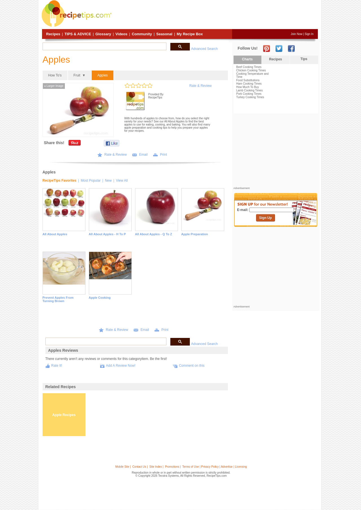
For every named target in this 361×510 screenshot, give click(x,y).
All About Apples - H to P (107, 234)
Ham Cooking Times (249, 83)
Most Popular (91, 181)
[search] (103, 46)
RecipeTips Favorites (60, 181)
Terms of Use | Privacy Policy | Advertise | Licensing (214, 466)
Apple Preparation (194, 234)
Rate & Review (200, 86)
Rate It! (56, 366)
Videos (121, 34)
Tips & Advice (78, 34)
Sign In (309, 34)
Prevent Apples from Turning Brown (58, 299)
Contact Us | (140, 466)
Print (163, 155)
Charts (247, 59)
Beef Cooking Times (249, 67)
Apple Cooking (100, 297)
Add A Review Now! (121, 366)
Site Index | (156, 466)
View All (122, 181)
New (108, 181)
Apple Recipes (64, 415)
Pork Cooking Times (248, 93)
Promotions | (173, 466)
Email (143, 155)
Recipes (53, 34)
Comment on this (191, 366)
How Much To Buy (247, 87)
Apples (102, 75)
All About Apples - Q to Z (153, 234)
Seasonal (164, 34)
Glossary (103, 34)
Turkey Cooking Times (250, 97)
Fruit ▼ (80, 75)
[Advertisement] (215, 15)
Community (142, 34)
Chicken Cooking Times (251, 70)
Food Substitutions (248, 80)
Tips (303, 59)
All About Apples (55, 234)
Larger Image (53, 85)
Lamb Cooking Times (249, 90)
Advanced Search (204, 49)
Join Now (296, 34)
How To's (55, 75)
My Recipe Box (190, 34)
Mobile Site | (123, 466)
